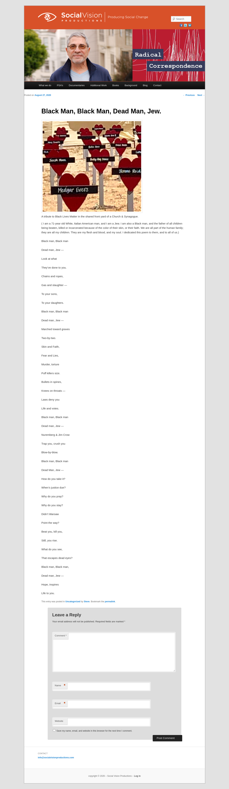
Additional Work (98, 85)
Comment (61, 635)
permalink (110, 601)
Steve (87, 601)
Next (201, 95)
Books (115, 85)
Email (60, 703)
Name (60, 685)
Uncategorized (72, 601)
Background (131, 85)
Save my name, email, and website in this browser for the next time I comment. (94, 731)
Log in (137, 776)
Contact (157, 85)
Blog (145, 85)
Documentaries (77, 85)
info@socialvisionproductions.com (56, 757)
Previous (189, 95)
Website (59, 721)
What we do (45, 85)
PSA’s (60, 85)
